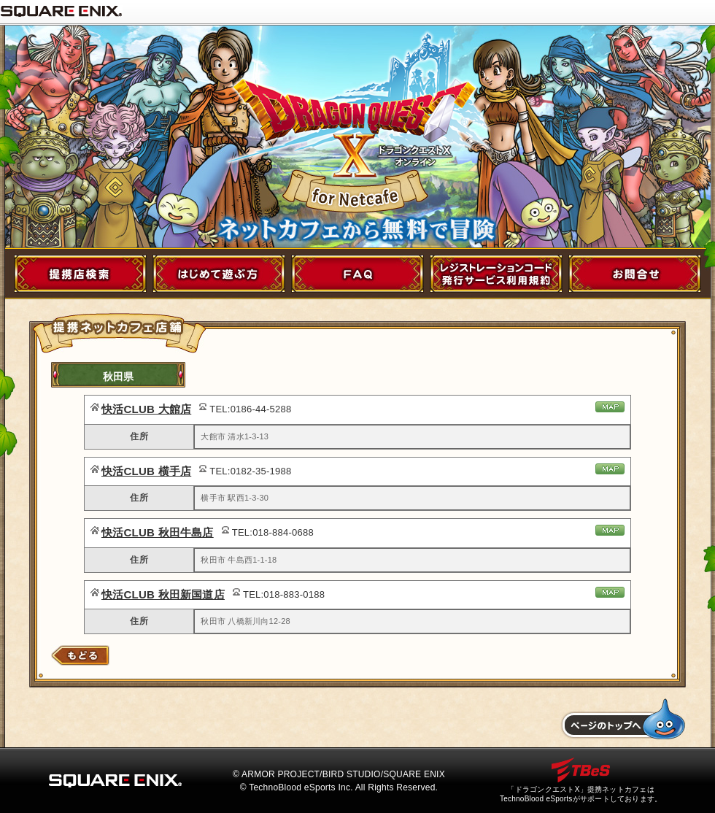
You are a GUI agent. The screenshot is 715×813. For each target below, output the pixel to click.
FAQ (357, 274)
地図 (610, 406)
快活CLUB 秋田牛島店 (157, 532)
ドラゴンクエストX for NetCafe (358, 123)
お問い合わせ (634, 274)
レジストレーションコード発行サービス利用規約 (496, 274)
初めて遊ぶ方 (218, 274)
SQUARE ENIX (61, 11)
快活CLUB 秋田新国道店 (163, 594)
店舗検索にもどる (80, 655)
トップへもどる (623, 719)
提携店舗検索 (80, 274)
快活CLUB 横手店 (146, 471)
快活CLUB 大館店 (146, 409)
